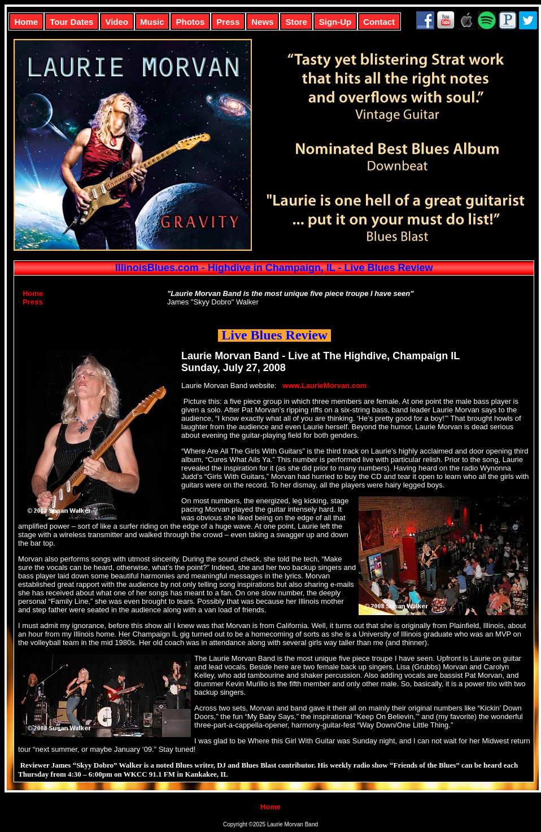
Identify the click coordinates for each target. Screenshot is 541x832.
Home (26, 22)
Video (116, 22)
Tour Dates (71, 22)
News (262, 22)
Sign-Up (335, 22)
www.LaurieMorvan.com (324, 385)
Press (227, 22)
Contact (379, 22)
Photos (190, 22)
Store (296, 22)
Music (152, 22)
